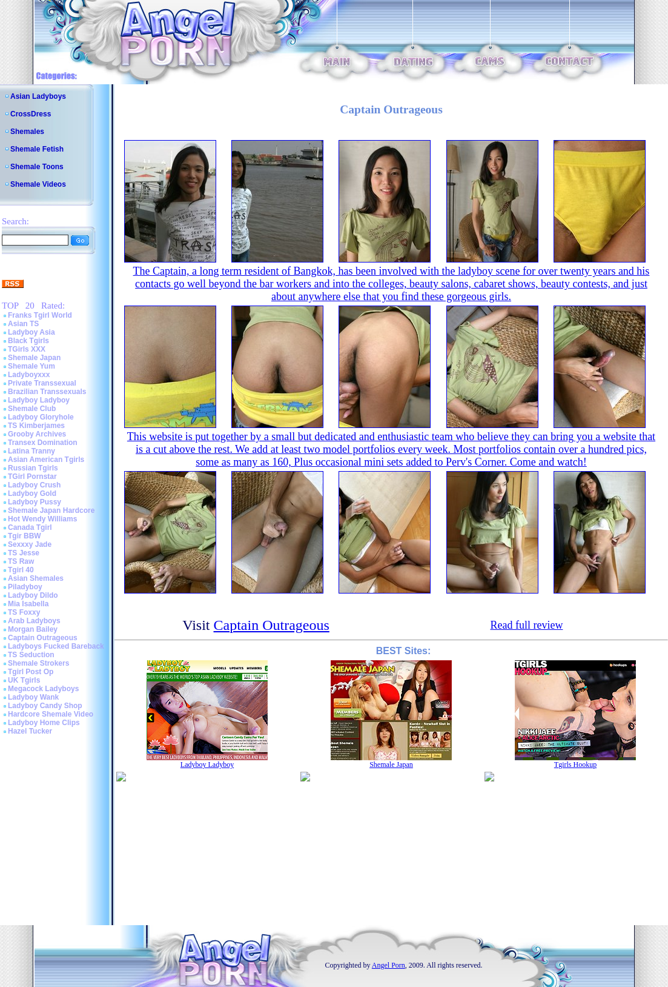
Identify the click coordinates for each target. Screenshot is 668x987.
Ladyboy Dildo (33, 595)
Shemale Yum (31, 366)
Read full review (526, 625)
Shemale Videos (38, 184)
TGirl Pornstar (32, 476)
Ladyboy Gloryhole (41, 417)
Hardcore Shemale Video (50, 714)
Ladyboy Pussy (34, 502)
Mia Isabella (28, 604)
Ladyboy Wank (33, 697)
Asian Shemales (36, 578)
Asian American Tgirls (46, 459)
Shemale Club (32, 408)
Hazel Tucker (30, 731)
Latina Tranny (31, 451)
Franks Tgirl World (40, 315)
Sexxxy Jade (29, 544)
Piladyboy (25, 587)
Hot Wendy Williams (42, 519)
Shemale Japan (34, 357)
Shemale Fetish (37, 149)
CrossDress (30, 114)
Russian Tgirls (33, 468)
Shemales (27, 131)
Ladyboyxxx (29, 374)
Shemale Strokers (38, 663)
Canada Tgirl (30, 527)
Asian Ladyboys (38, 96)
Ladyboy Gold (32, 493)
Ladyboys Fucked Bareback (56, 646)
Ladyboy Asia (31, 332)
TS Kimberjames (36, 425)
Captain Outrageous (43, 638)
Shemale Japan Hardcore (51, 510)
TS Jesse (23, 553)
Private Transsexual (42, 383)
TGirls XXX (26, 349)
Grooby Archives (37, 434)
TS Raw (21, 561)
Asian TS (23, 324)
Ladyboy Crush (34, 485)
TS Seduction (31, 655)
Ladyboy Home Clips (44, 722)
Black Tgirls (28, 340)
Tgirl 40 (21, 570)
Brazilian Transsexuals (47, 391)
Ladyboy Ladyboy (39, 400)
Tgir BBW (24, 536)
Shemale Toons (37, 166)
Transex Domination (43, 442)
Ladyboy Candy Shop (45, 705)
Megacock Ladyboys (43, 688)
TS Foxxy (24, 612)
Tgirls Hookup (575, 764)
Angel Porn (388, 965)
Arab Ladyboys (34, 621)
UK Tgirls (24, 680)
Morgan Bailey (33, 629)
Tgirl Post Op (30, 671)
